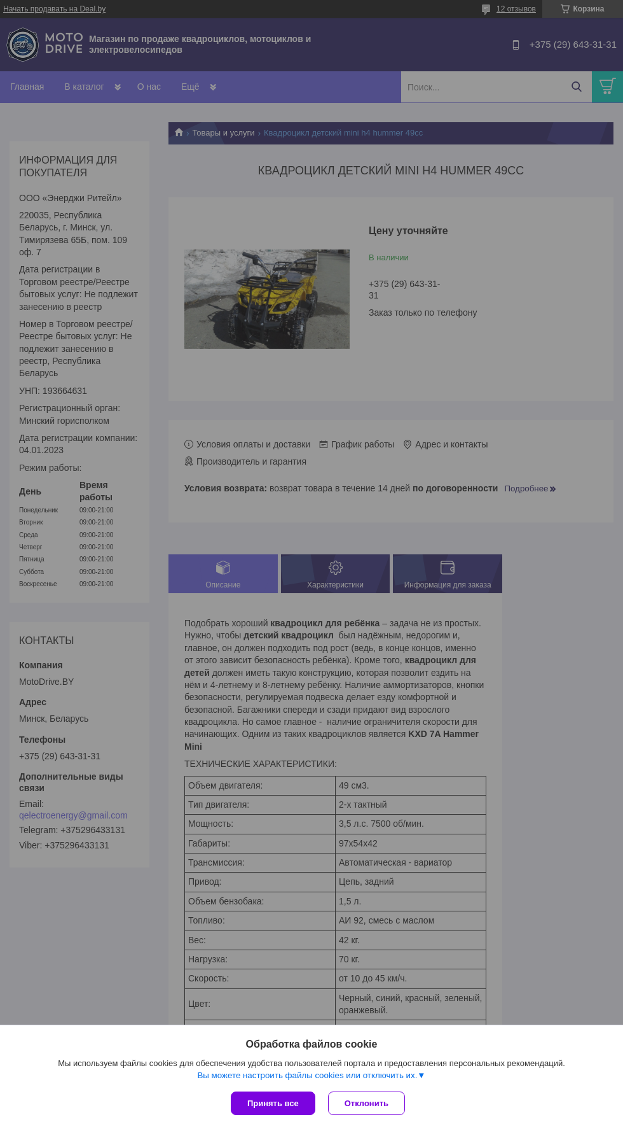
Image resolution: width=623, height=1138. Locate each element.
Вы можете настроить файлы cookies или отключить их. (307, 1075)
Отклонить (366, 1103)
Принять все (273, 1103)
